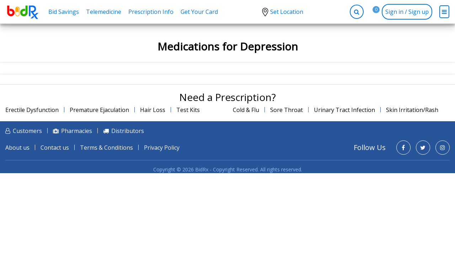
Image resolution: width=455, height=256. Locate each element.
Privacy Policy (162, 147)
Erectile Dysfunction (32, 110)
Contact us (55, 147)
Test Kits (188, 110)
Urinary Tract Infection (344, 110)
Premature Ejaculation (99, 110)
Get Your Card (199, 12)
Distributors (127, 131)
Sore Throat (286, 110)
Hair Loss (152, 110)
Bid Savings (63, 12)
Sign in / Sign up (407, 12)
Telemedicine (103, 12)
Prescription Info (150, 12)
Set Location (286, 12)
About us (17, 147)
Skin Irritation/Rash (412, 110)
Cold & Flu (246, 110)
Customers (27, 131)
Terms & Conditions (106, 147)
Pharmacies (76, 131)
